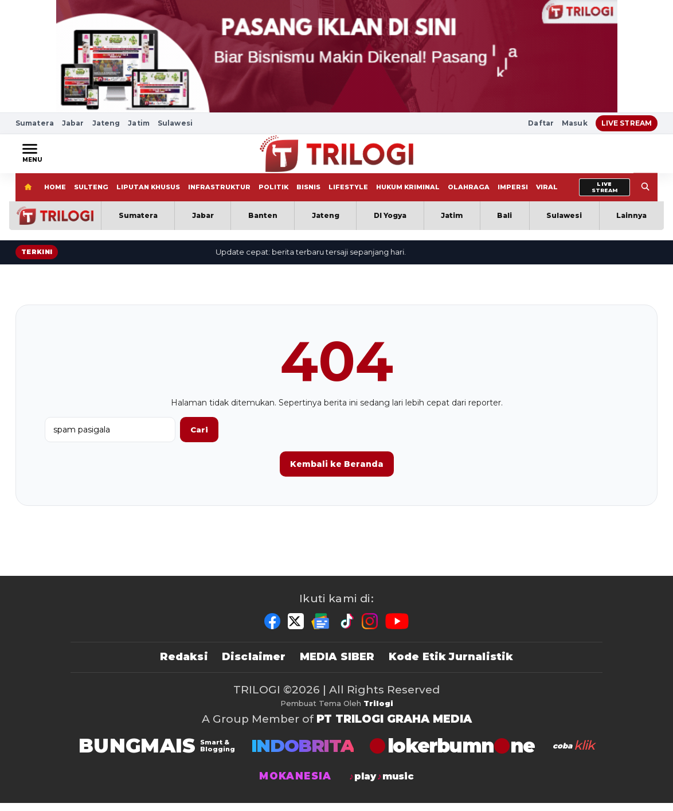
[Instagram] (370, 629)
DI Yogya (390, 223)
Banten (262, 223)
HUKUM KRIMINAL (408, 195)
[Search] (645, 195)
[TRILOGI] (452, 753)
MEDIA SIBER (337, 664)
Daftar (541, 123)
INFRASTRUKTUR (219, 195)
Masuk (575, 123)
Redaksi (184, 664)
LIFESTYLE (348, 195)
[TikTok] (346, 629)
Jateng (106, 123)
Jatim (139, 123)
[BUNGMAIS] (157, 753)
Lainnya (631, 223)
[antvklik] (572, 753)
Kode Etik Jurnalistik (451, 664)
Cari (199, 437)
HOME (55, 195)
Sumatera (34, 123)
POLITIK (273, 195)
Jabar (73, 123)
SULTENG (91, 195)
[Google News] (321, 629)
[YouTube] (397, 629)
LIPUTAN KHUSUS (148, 195)
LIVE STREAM (626, 123)
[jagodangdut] (381, 784)
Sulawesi (175, 123)
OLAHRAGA (469, 195)
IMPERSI (513, 195)
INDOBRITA (302, 754)
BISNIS (308, 195)
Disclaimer (254, 664)
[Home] (27, 195)
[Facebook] (272, 629)
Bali (504, 223)
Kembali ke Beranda (337, 472)
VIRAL (547, 195)
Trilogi (378, 711)
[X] (296, 629)
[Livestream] (604, 195)
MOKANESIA (295, 784)
